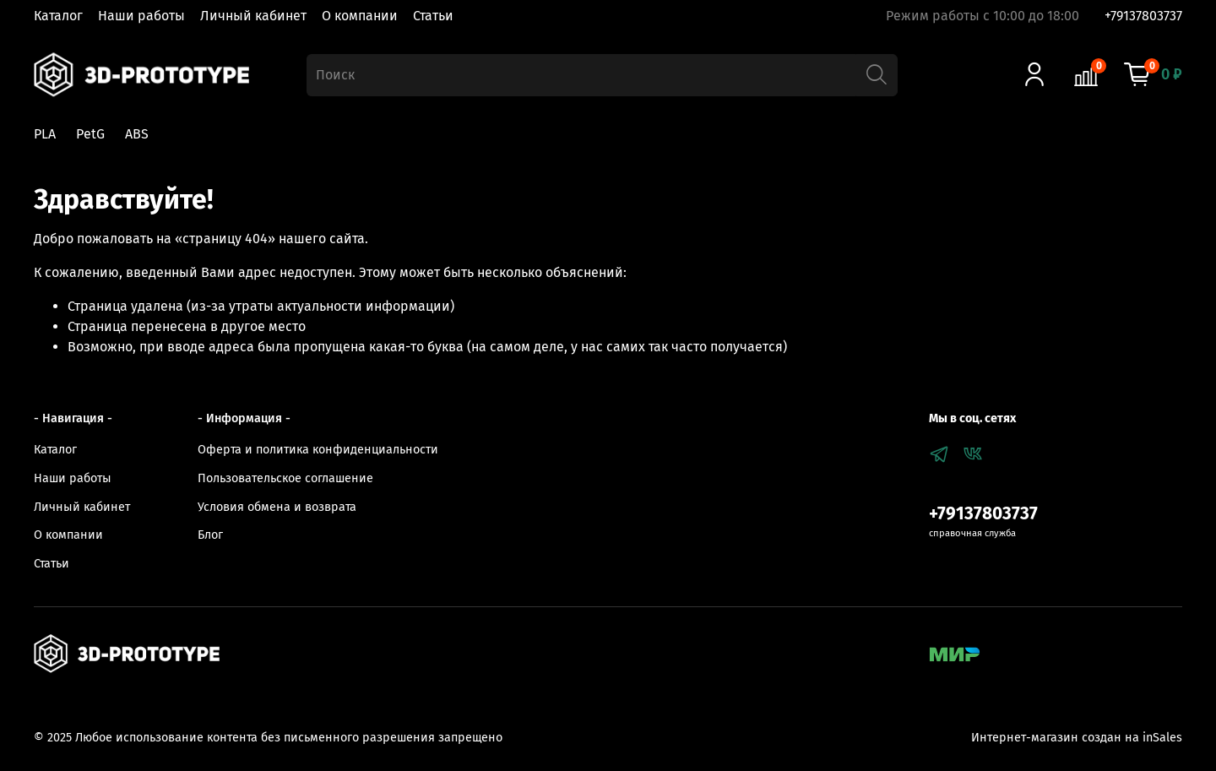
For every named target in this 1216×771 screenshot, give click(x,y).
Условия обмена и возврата (277, 507)
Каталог (58, 16)
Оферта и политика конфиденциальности (318, 450)
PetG (90, 134)
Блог (210, 535)
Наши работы (141, 16)
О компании (360, 16)
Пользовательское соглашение (285, 478)
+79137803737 (1143, 16)
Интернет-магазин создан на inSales (1076, 737)
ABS (137, 134)
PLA (45, 134)
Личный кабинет (253, 16)
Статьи (433, 16)
